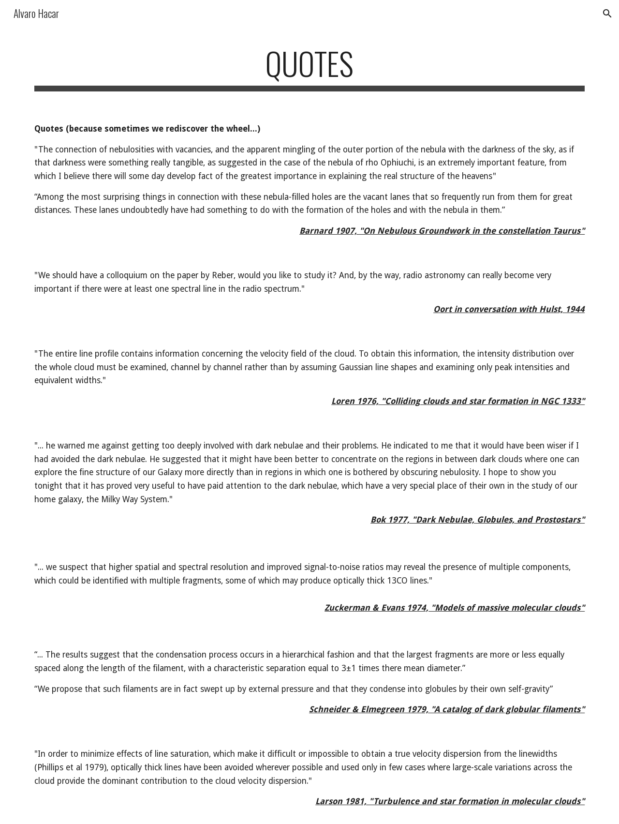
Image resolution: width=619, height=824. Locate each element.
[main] (309, 68)
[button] (607, 13)
